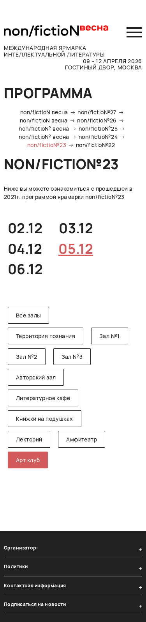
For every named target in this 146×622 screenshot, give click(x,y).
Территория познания (45, 336)
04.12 (25, 248)
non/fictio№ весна (44, 128)
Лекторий (29, 439)
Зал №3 (72, 356)
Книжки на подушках (44, 418)
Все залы (28, 315)
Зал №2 (26, 356)
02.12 (25, 228)
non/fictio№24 (98, 136)
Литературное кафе (43, 398)
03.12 (76, 228)
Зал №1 (109, 336)
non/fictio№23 (46, 145)
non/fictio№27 (96, 112)
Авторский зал (36, 377)
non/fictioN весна (44, 112)
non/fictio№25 (98, 128)
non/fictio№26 (96, 120)
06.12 (25, 269)
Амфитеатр (81, 439)
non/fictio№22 (95, 145)
